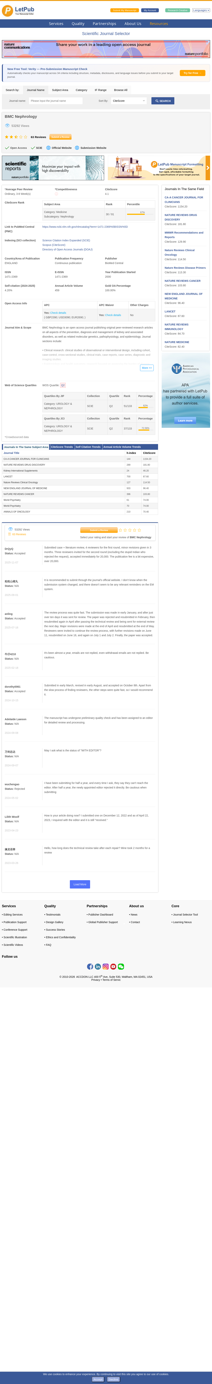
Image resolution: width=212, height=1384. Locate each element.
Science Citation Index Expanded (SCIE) (66, 240)
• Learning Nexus (181, 922)
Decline (113, 1379)
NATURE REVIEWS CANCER (19, 494)
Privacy (95, 979)
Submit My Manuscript (124, 10)
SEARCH (163, 101)
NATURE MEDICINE (177, 342)
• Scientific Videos (12, 944)
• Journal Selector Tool (184, 914)
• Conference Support (14, 929)
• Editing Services (12, 914)
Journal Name (35, 90)
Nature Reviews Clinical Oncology (21, 482)
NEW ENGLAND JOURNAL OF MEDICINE (25, 488)
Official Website (62, 147)
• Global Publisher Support (102, 922)
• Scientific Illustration (14, 937)
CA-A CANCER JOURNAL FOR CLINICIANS (26, 459)
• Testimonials (52, 914)
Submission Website (93, 147)
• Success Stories (54, 929)
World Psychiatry (12, 500)
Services (56, 23)
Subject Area (60, 90)
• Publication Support (14, 922)
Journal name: (17, 100)
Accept (98, 1379)
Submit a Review (99, 530)
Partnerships (104, 23)
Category (81, 90)
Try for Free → (193, 73)
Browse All (120, 90)
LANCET (8, 476)
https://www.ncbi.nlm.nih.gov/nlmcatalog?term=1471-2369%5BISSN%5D (85, 226)
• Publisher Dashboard (100, 914)
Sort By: (103, 100)
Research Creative (178, 10)
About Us (133, 23)
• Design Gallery (53, 922)
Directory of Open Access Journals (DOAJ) (67, 249)
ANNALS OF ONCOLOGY (17, 511)
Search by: (12, 90)
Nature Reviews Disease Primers (185, 267)
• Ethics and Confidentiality (60, 937)
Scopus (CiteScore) (53, 244)
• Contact (134, 922)
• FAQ (47, 944)
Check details (58, 312)
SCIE (39, 147)
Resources (159, 23)
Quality (78, 23)
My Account (150, 10)
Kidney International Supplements (20, 470)
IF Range (101, 90)
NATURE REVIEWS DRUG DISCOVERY (24, 465)
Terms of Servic (111, 979)
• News (133, 914)
